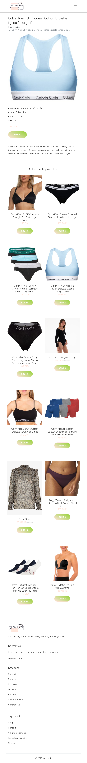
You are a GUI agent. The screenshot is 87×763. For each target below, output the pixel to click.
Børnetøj (12, 684)
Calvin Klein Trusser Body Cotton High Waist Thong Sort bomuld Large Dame (25, 360)
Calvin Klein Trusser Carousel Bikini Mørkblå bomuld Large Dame (62, 217)
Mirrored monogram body (62, 357)
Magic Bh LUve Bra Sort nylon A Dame (62, 586)
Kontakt (12, 727)
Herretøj (12, 694)
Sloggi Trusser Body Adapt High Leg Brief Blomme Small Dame (62, 503)
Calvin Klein (38, 108)
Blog (10, 722)
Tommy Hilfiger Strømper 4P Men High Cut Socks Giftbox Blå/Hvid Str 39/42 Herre (25, 588)
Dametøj (12, 689)
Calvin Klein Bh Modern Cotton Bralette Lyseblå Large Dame (62, 288)
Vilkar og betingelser (18, 733)
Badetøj (12, 674)
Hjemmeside (14, 27)
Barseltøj (12, 679)
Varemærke (26, 108)
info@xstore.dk (15, 658)
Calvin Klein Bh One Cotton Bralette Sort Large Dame (24, 430)
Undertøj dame (15, 699)
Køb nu (17, 134)
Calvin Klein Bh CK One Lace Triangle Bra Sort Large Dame (25, 217)
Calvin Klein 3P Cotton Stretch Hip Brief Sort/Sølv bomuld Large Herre (24, 288)
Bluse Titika (24, 519)
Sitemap (12, 743)
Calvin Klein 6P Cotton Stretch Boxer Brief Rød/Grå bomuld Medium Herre (62, 431)
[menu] (75, 6)
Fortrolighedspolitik (17, 738)
